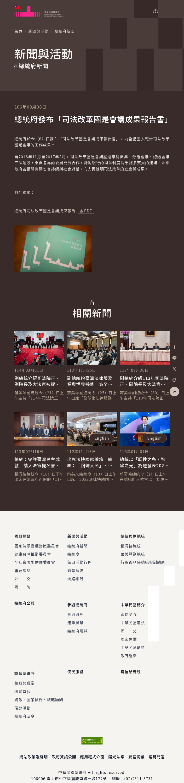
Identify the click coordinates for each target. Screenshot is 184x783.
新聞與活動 (38, 31)
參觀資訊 (75, 609)
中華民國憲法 (133, 617)
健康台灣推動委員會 (32, 551)
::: (3, 2)
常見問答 (157, 748)
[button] (174, 391)
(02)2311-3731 (138, 770)
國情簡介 (129, 609)
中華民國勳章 (133, 642)
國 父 (129, 625)
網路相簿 (75, 576)
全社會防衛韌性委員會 (34, 559)
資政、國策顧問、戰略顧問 (38, 691)
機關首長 (22, 683)
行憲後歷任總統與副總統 (143, 559)
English (101, 438)
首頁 (18, 31)
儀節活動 (22, 699)
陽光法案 (116, 748)
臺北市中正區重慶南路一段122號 (77, 770)
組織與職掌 (24, 675)
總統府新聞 (77, 543)
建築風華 (75, 617)
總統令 (73, 551)
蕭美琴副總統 (133, 551)
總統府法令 (24, 708)
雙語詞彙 (136, 748)
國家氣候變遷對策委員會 (36, 543)
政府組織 (129, 650)
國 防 (22, 584)
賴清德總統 (131, 543)
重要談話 (22, 568)
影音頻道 (75, 568)
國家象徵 (129, 633)
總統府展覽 (77, 625)
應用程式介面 (92, 748)
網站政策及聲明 (33, 748)
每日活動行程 (79, 559)
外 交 (22, 576)
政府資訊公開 (64, 748)
